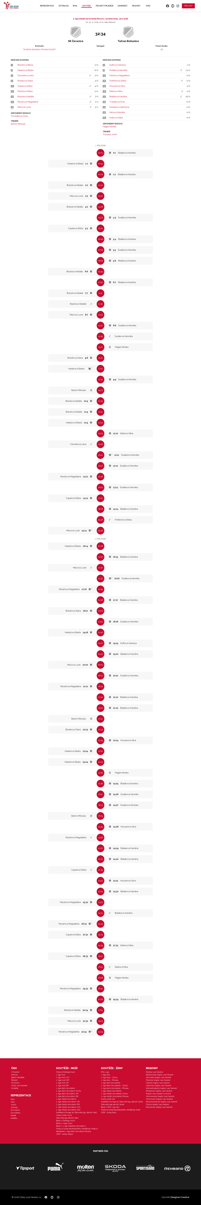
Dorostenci (15, 1110)
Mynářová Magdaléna (27, 102)
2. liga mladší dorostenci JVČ (68, 1107)
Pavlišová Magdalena (119, 75)
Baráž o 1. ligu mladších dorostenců (71, 1126)
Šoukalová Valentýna (119, 107)
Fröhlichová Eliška (117, 81)
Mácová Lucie (24, 107)
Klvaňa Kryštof (48, 49)
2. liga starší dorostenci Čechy (68, 1091)
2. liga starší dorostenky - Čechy (114, 1085)
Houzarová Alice (117, 86)
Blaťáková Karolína (118, 96)
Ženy (13, 1102)
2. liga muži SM (62, 1085)
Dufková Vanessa (117, 65)
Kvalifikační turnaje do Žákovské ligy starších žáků (76, 1112)
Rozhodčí (15, 1083)
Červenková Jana (25, 75)
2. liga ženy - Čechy (109, 1077)
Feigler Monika (109, 126)
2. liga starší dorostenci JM (67, 1094)
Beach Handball (17, 1077)
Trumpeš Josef (110, 134)
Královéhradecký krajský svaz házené (161, 1088)
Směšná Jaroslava (32, 49)
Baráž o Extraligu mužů (65, 1121)
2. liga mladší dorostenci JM (67, 1102)
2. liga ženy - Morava (109, 1080)
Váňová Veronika (117, 112)
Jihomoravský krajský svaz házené (160, 1096)
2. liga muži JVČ (62, 1077)
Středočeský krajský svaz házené (159, 1075)
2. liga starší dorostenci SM (67, 1096)
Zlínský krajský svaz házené (157, 1104)
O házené (15, 1072)
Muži (13, 1099)
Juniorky (14, 1107)
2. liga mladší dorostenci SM (68, 1104)
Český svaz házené (19, 1085)
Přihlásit (188, 6)
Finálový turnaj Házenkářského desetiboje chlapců (77, 1129)
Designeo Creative (180, 1197)
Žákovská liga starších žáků (67, 1118)
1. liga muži (60, 1075)
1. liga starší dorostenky (110, 1083)
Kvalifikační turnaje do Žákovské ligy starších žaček (122, 1102)
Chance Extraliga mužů (65, 1072)
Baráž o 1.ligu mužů (64, 1123)
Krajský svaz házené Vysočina (158, 1094)
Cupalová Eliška (24, 86)
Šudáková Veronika (118, 70)
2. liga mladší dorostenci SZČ (68, 1110)
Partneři (14, 1080)
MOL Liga (105, 1072)
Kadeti (13, 1115)
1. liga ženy (105, 1075)
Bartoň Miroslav (18, 124)
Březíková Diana (25, 81)
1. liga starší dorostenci (65, 1088)
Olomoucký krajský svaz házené (159, 1099)
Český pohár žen (108, 1099)
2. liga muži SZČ (63, 1080)
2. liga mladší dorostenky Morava (114, 1096)
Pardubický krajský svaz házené (159, 1091)
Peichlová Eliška (25, 91)
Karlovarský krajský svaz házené (159, 1107)
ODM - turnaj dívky (108, 1112)
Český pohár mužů (64, 1115)
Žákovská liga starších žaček (112, 1104)
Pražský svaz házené (154, 1072)
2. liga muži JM (62, 1083)
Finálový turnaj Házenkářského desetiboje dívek (120, 1110)
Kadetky (14, 1118)
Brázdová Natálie (25, 96)
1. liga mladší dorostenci (66, 1099)
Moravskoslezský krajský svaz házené (161, 1102)
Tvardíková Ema (117, 102)
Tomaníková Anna (19, 116)
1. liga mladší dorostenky (111, 1091)
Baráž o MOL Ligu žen (110, 1107)
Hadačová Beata (25, 70)
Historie (14, 1075)
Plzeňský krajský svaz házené (158, 1080)
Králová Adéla (116, 117)
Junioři (13, 1105)
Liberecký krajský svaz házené (158, 1085)
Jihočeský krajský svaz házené (158, 1077)
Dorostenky (15, 1113)
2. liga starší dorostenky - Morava (114, 1088)
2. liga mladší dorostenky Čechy (114, 1094)
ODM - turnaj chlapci (64, 1134)
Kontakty (14, 1088)
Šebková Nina (115, 91)
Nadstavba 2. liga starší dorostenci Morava (73, 1131)
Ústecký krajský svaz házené (157, 1083)
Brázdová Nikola (25, 65)
